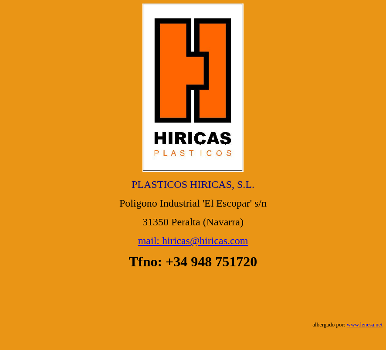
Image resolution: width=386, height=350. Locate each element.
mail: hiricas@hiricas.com (193, 240)
